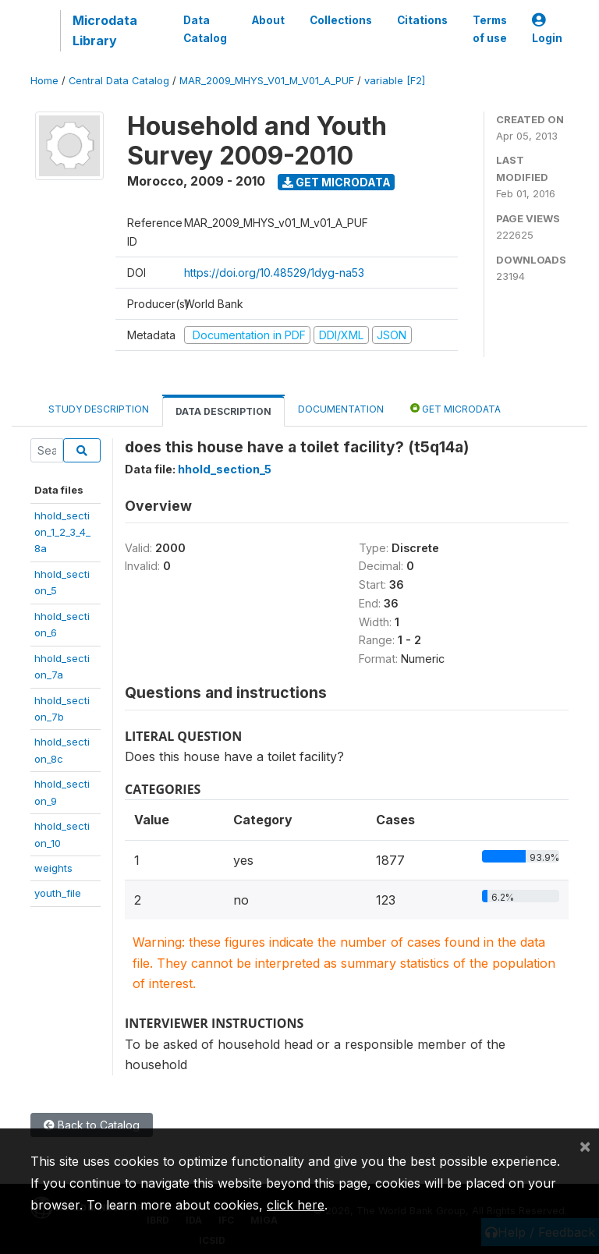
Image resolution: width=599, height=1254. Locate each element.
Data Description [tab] (223, 411)
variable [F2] (394, 81)
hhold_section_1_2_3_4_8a (62, 532)
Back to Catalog (92, 1125)
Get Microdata (336, 182)
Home (44, 81)
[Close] (585, 1145)
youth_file (57, 893)
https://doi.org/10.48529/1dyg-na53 (274, 272)
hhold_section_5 (224, 469)
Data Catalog (205, 29)
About (268, 20)
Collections (341, 20)
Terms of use (490, 29)
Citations (422, 20)
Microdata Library (105, 30)
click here (295, 1205)
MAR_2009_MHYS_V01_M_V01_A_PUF (266, 81)
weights (53, 868)
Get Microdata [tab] (455, 408)
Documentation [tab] (341, 409)
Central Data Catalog (119, 81)
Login (547, 29)
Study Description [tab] (98, 409)
